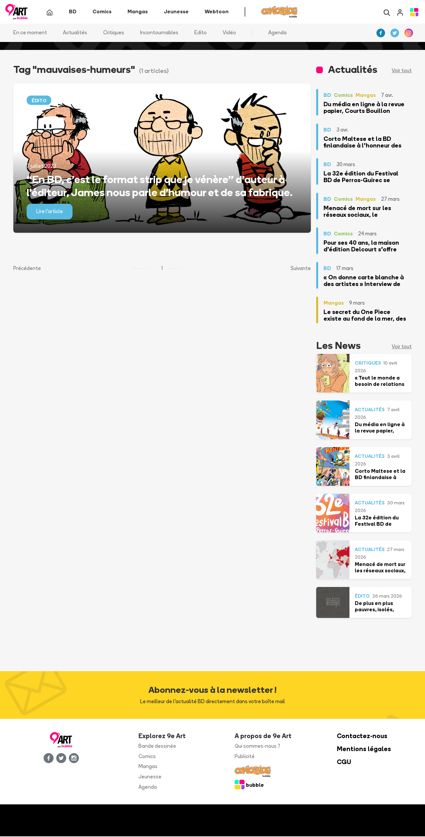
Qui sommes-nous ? (257, 746)
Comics (147, 756)
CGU (344, 762)
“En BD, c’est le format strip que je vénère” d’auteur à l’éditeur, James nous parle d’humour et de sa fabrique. (160, 186)
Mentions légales (364, 749)
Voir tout (402, 71)
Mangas (147, 767)
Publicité (245, 756)
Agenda (277, 33)
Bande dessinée (157, 746)
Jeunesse (149, 777)
